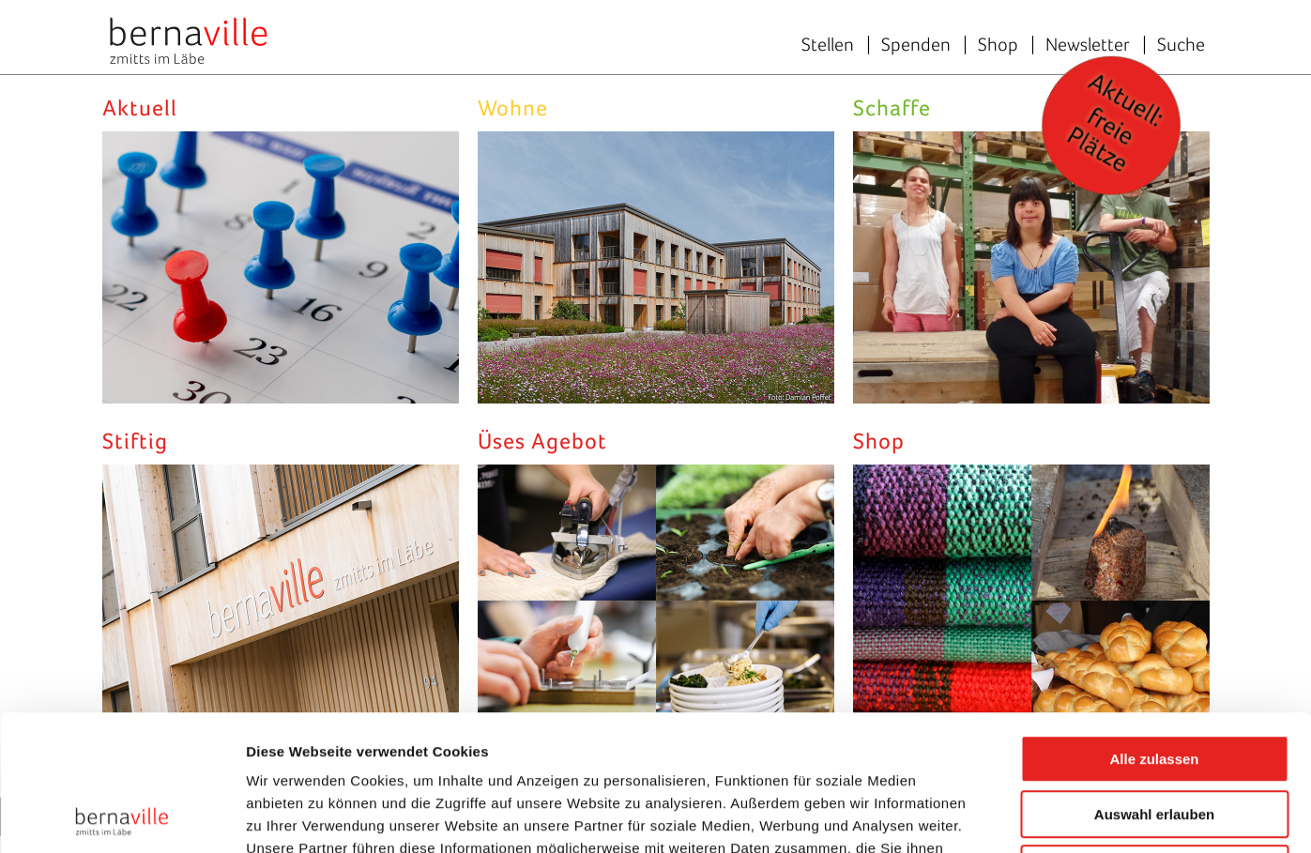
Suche (1181, 44)
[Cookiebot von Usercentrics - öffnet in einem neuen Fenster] (121, 816)
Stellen (827, 44)
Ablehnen (1154, 733)
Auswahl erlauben (1154, 679)
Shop (998, 44)
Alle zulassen (1153, 624)
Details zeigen (998, 816)
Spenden (916, 44)
